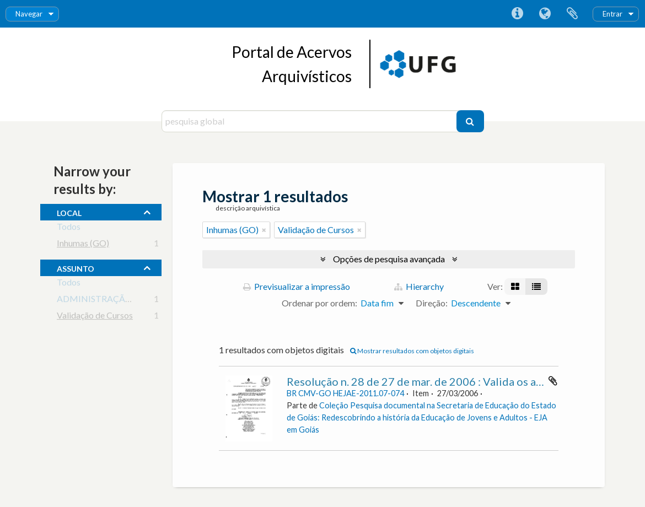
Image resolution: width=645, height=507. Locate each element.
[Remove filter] (264, 230)
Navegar (28, 13)
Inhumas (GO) (83, 245)
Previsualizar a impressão (296, 286)
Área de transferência (572, 14)
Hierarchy (419, 286)
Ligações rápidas (517, 14)
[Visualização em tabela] (536, 286)
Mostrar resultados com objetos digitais (412, 351)
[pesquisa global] (310, 121)
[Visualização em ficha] (515, 286)
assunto (75, 267)
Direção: (432, 303)
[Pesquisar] (470, 121)
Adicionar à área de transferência (552, 380)
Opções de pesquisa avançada (389, 259)
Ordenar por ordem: (319, 303)
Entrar (612, 13)
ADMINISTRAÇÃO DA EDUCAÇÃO (127, 300)
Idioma (544, 14)
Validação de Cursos (95, 317)
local (69, 211)
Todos (68, 228)
